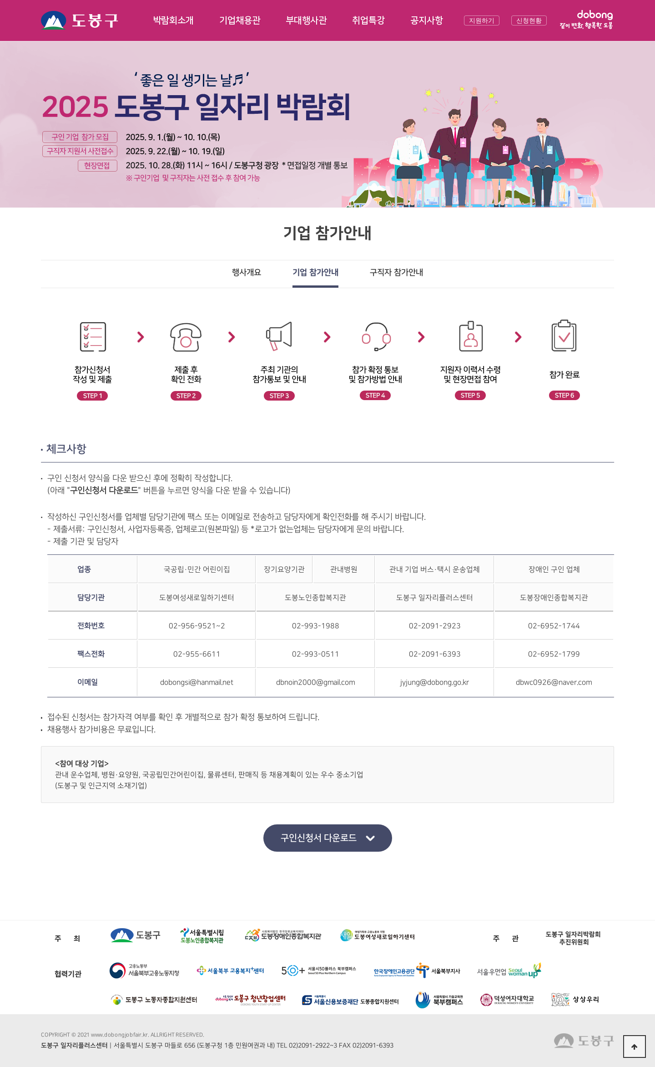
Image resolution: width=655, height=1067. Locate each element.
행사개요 (246, 272)
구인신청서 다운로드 (318, 838)
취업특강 (368, 20)
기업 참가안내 (315, 272)
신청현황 (529, 20)
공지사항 (426, 20)
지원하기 (481, 20)
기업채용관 (239, 20)
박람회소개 (173, 20)
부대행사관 (306, 20)
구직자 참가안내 (396, 272)
